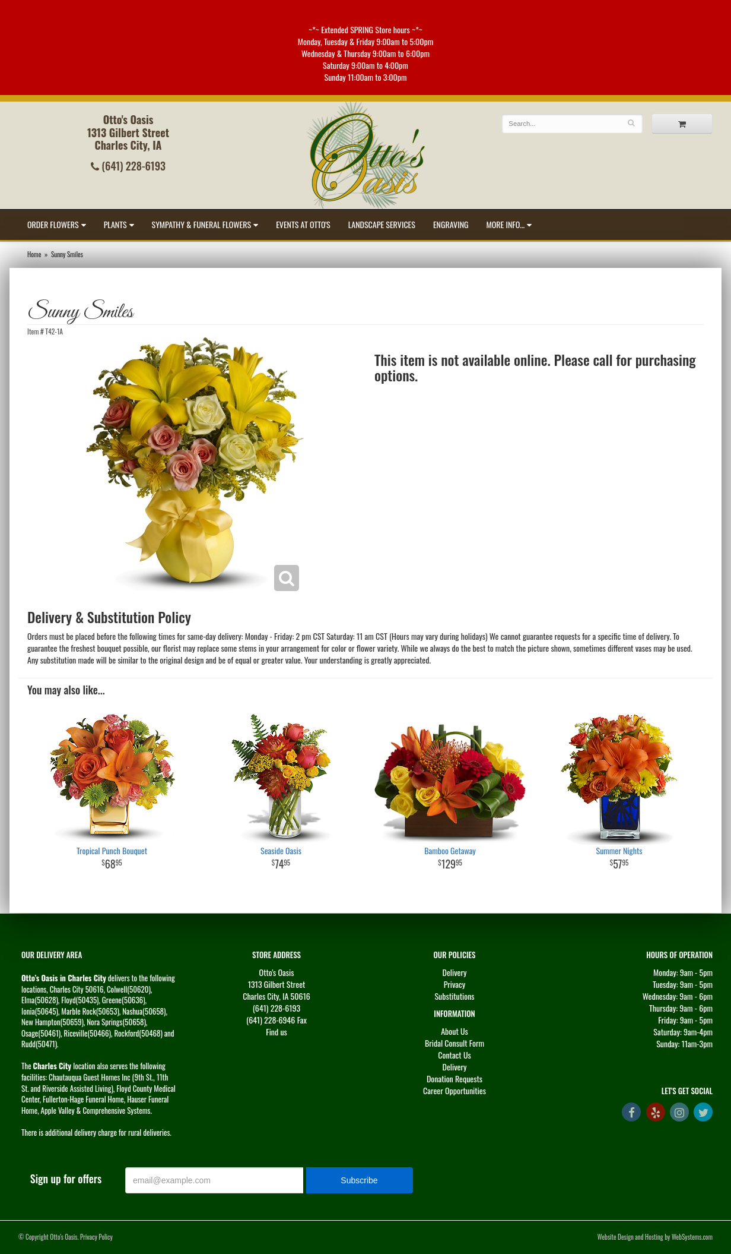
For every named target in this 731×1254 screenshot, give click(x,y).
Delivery (455, 972)
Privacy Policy (96, 1237)
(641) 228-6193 (128, 165)
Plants (115, 224)
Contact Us (454, 1054)
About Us (454, 1031)
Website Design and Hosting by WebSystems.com (655, 1237)
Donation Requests (454, 1078)
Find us (276, 1031)
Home (34, 254)
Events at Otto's (303, 224)
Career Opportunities (454, 1090)
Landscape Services (381, 224)
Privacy (455, 984)
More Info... (506, 224)
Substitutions (454, 996)
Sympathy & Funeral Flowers (202, 224)
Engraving (451, 224)
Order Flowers (53, 224)
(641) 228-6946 (270, 1019)
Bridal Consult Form (454, 1043)
